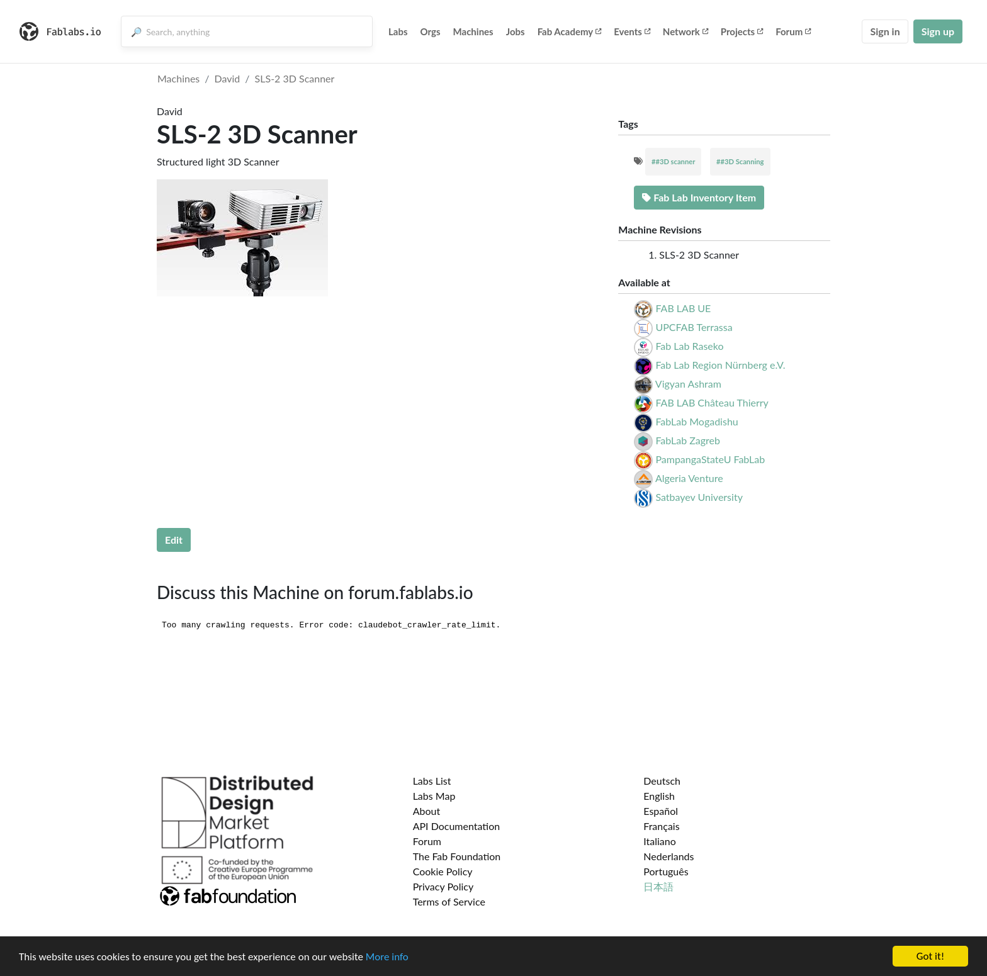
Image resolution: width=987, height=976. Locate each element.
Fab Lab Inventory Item (699, 197)
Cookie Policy (443, 871)
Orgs (430, 31)
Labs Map (434, 796)
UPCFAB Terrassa (693, 327)
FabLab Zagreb (687, 440)
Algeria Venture (689, 478)
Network (685, 31)
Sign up (938, 31)
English (659, 796)
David (227, 78)
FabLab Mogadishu (696, 421)
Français (661, 826)
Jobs (515, 31)
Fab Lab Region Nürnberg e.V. (720, 365)
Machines (473, 31)
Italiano (659, 841)
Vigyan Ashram (688, 384)
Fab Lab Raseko (689, 346)
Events (632, 31)
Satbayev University (698, 497)
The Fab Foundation (457, 856)
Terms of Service (449, 901)
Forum (793, 31)
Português (665, 871)
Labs (398, 31)
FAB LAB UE (683, 308)
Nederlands (668, 856)
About (427, 811)
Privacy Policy (443, 886)
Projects (742, 31)
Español (660, 811)
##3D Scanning (740, 161)
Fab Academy (570, 31)
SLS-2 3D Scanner (295, 78)
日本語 (658, 886)
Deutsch (661, 781)
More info (387, 956)
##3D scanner (673, 161)
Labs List (432, 781)
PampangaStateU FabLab (710, 459)
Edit (174, 540)
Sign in (885, 31)
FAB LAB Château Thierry (711, 402)
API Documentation (456, 826)
